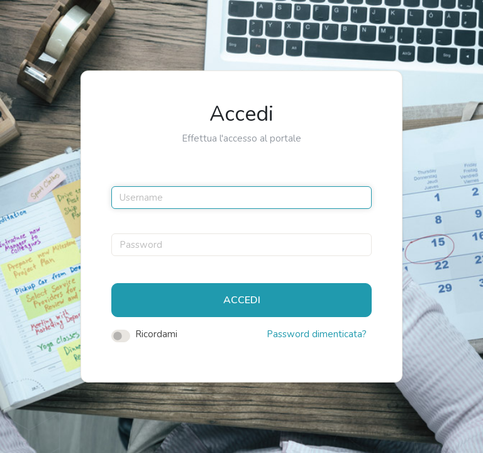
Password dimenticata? (317, 334)
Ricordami (156, 334)
